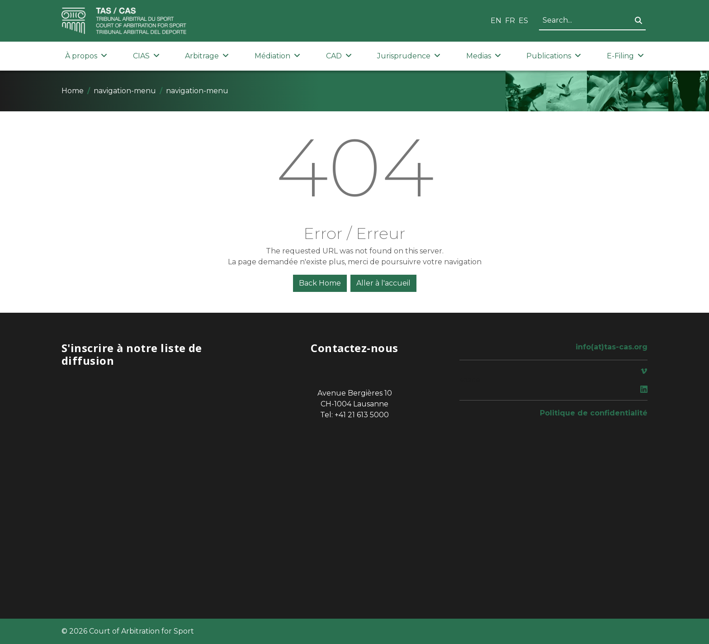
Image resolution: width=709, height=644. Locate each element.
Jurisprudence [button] (408, 56)
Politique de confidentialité (594, 413)
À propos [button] (86, 56)
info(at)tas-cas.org (612, 347)
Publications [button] (553, 56)
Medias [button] (483, 56)
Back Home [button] (320, 283)
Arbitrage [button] (207, 56)
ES (523, 20)
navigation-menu (125, 90)
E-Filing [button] (625, 56)
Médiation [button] (277, 56)
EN (496, 20)
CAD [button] (339, 56)
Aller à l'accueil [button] (383, 283)
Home (72, 90)
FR (510, 20)
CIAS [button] (146, 56)
